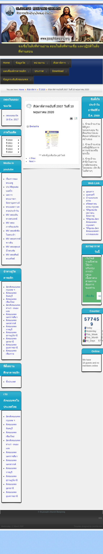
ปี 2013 (9, 149)
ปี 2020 (42, 89)
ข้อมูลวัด (20, 62)
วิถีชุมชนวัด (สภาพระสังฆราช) (91, 213)
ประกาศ (39, 71)
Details (34, 126)
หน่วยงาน (39, 62)
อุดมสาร (90, 191)
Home (6, 62)
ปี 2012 (9, 146)
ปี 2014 (9, 152)
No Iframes (91, 280)
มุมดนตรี (90, 194)
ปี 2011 (9, 143)
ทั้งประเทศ (11, 381)
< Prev (32, 158)
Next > (32, 161)
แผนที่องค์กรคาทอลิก (14, 71)
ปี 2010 (9, 140)
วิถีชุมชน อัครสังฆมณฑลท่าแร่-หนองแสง (92, 231)
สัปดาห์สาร (59, 62)
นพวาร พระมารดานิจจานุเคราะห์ (13, 199)
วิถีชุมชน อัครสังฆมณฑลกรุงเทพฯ (92, 222)
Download (57, 71)
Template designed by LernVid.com (88, 526)
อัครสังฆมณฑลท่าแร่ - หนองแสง (13, 308)
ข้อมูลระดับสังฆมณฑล (15, 79)
